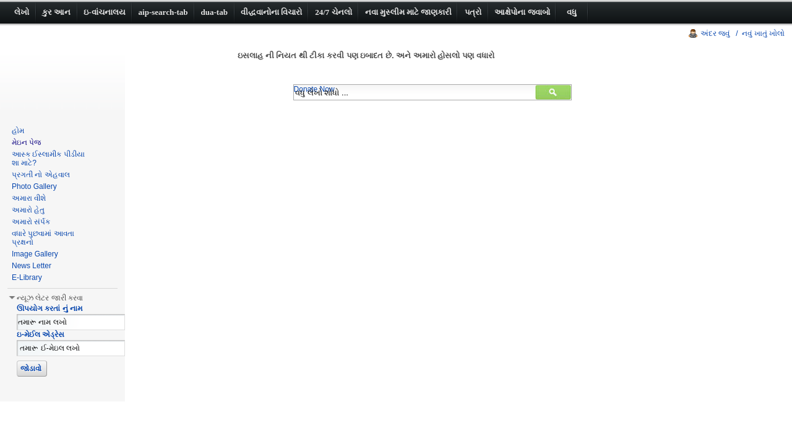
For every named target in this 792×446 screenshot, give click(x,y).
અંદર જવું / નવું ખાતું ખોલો (742, 33)
